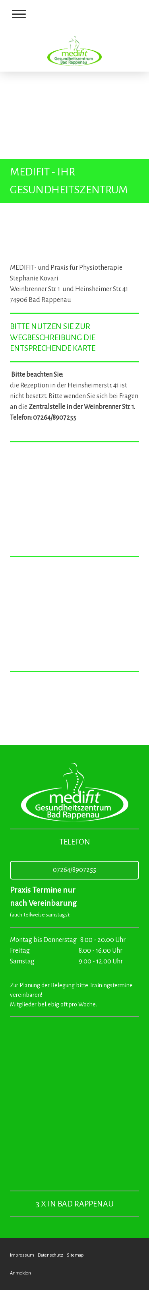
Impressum (22, 1255)
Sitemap (75, 1255)
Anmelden (20, 1273)
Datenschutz (50, 1255)
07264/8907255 (74, 870)
